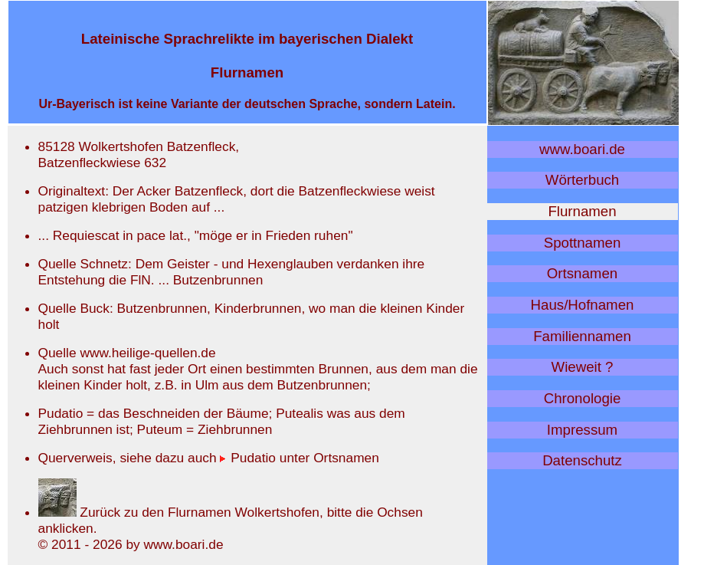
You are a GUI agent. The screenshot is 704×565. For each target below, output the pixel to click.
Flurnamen (582, 211)
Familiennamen (582, 336)
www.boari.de (582, 149)
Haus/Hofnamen (582, 305)
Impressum (582, 430)
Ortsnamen (582, 273)
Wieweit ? (583, 367)
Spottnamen (582, 243)
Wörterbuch (582, 180)
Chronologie (582, 398)
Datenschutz (582, 460)
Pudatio (248, 457)
